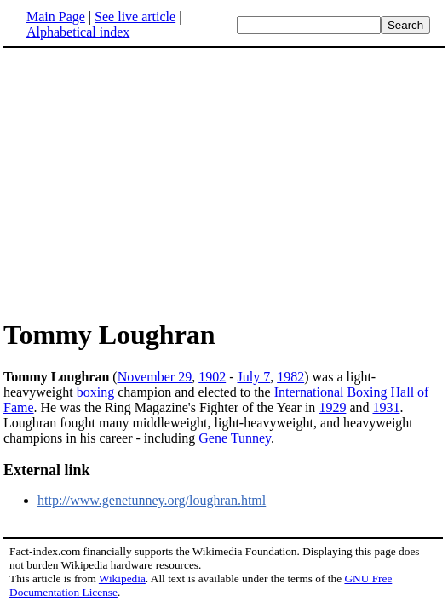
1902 (212, 377)
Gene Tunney (234, 438)
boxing (95, 392)
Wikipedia (122, 578)
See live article (135, 16)
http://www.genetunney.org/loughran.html (151, 500)
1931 (385, 407)
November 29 (155, 377)
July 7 (254, 377)
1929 (332, 407)
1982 (290, 377)
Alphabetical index (77, 32)
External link (46, 469)
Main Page (55, 16)
